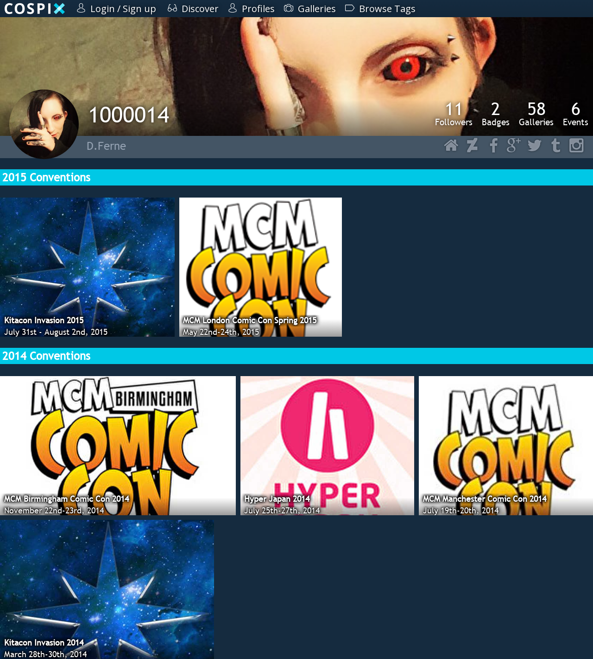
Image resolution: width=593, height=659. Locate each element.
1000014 (128, 114)
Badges (496, 113)
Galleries (536, 113)
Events (575, 113)
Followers (454, 113)
